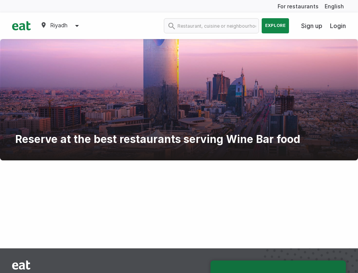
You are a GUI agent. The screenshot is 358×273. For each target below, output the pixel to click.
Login (338, 26)
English (334, 6)
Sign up (311, 26)
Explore (275, 25)
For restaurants (298, 6)
